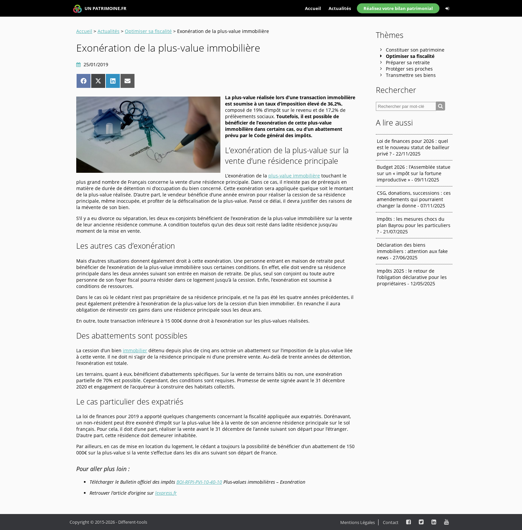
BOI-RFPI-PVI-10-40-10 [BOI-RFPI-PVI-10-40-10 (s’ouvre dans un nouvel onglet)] (199, 482)
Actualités (340, 8)
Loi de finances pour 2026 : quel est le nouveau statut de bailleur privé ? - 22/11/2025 (413, 147)
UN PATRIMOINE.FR (100, 9)
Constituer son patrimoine (415, 50)
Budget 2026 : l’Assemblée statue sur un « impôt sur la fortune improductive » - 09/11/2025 (413, 173)
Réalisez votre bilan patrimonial (398, 8)
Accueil (313, 8)
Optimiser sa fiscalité (148, 31)
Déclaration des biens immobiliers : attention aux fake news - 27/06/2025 (412, 251)
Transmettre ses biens (411, 75)
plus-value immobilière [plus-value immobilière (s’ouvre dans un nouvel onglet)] (294, 175)
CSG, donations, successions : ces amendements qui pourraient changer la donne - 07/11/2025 (414, 199)
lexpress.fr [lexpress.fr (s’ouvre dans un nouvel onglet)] (166, 493)
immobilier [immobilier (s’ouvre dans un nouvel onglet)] (135, 350)
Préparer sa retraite (408, 62)
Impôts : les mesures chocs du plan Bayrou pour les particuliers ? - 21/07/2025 (413, 225)
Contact (390, 522)
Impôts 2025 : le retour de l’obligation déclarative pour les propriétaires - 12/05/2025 (412, 277)
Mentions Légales (357, 522)
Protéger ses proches (409, 69)
